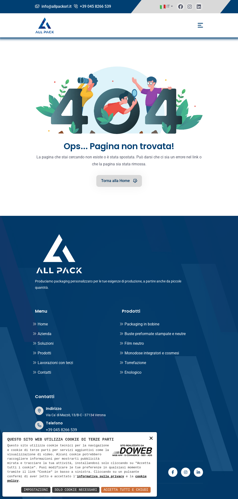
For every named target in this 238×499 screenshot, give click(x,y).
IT (165, 6)
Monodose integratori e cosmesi (149, 353)
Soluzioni (43, 343)
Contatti (42, 372)
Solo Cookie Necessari (76, 489)
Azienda (42, 333)
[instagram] (190, 6)
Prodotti (42, 353)
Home (40, 324)
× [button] (151, 438)
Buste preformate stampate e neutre (152, 333)
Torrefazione (132, 362)
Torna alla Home (119, 180)
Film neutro (131, 343)
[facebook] (180, 6)
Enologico (130, 372)
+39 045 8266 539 (92, 6)
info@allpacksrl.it (53, 6)
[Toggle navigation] (200, 25)
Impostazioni (36, 489)
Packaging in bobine (139, 324)
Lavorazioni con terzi (53, 362)
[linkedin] (199, 6)
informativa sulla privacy (100, 476)
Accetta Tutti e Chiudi (126, 489)
